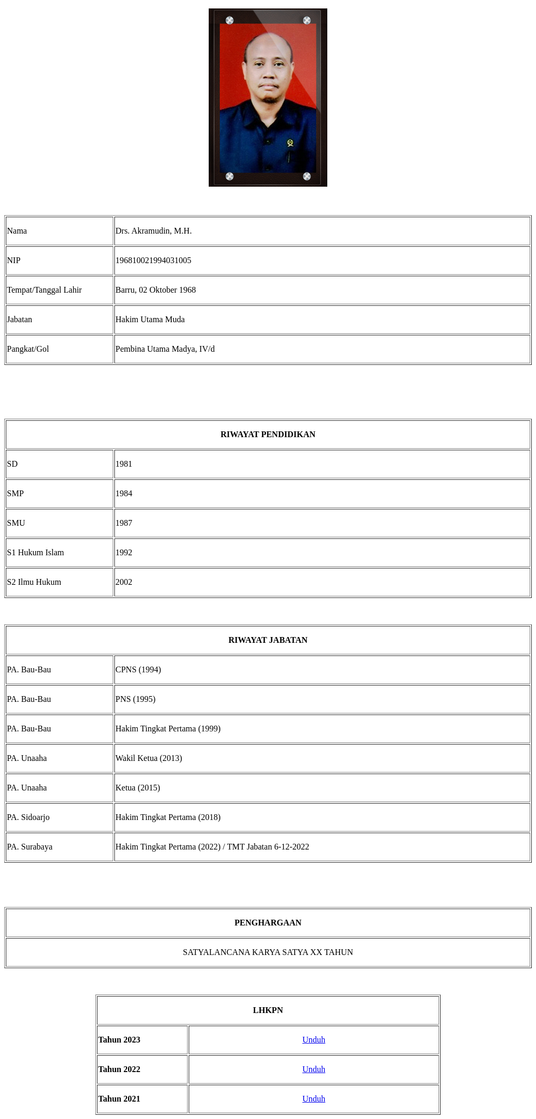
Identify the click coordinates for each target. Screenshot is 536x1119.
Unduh (314, 1039)
